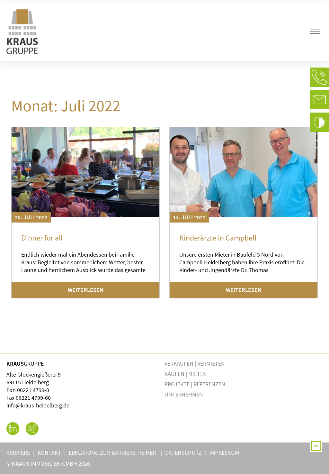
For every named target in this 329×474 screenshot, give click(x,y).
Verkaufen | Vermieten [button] (196, 363)
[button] (315, 32)
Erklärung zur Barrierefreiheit (113, 452)
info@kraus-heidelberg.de (37, 405)
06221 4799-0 (33, 390)
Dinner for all (42, 238)
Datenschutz (183, 452)
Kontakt (49, 452)
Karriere (18, 452)
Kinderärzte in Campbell (217, 238)
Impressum (224, 452)
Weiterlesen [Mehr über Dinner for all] (85, 290)
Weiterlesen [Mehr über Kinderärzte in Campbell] (244, 290)
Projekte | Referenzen (194, 384)
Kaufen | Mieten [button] (187, 374)
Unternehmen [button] (185, 394)
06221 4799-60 (33, 397)
